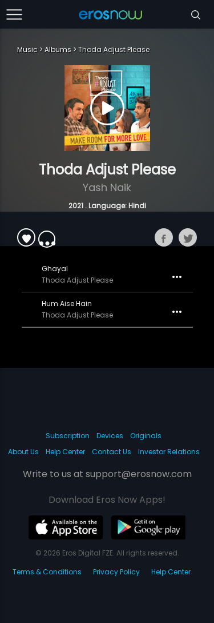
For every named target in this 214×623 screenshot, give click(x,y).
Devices (109, 436)
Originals (145, 436)
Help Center (65, 452)
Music (27, 49)
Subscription (68, 436)
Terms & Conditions (47, 572)
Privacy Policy (116, 572)
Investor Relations (169, 452)
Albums (58, 49)
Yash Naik (107, 187)
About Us (23, 452)
